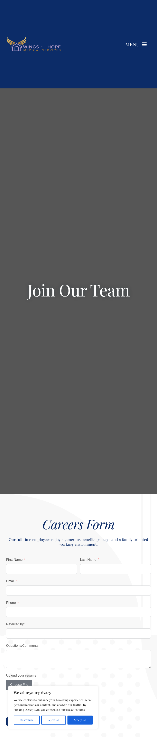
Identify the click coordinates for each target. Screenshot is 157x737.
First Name (14, 559)
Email (10, 581)
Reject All (53, 720)
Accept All (80, 720)
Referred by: (15, 624)
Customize (27, 720)
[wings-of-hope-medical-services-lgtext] (34, 39)
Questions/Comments (22, 645)
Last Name (88, 559)
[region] (53, 707)
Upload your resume (21, 675)
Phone (11, 602)
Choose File (19, 684)
